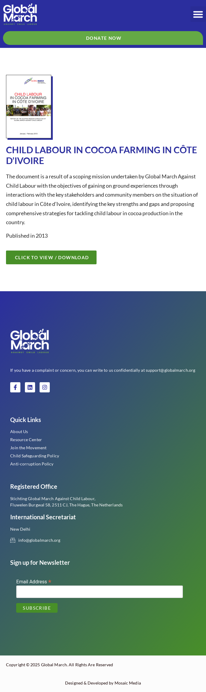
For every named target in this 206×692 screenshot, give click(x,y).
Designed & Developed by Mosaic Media (103, 682)
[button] (198, 14)
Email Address (33, 581)
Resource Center (26, 439)
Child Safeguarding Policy (34, 455)
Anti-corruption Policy (31, 463)
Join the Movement (28, 447)
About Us (19, 431)
